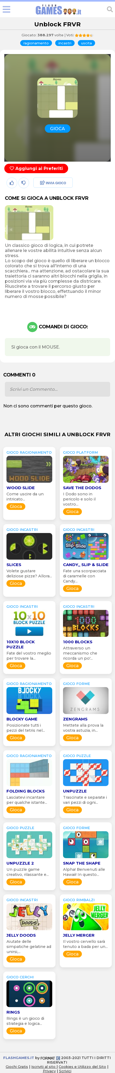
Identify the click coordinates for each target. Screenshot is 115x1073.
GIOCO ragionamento (29, 452)
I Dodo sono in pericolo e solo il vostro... (79, 499)
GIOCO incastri (22, 529)
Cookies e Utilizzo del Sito (82, 1066)
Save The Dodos (82, 487)
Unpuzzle (75, 791)
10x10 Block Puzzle (20, 644)
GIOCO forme (76, 683)
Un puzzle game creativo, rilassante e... (27, 872)
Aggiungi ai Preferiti (36, 168)
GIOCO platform (80, 452)
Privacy (49, 1071)
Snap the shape (81, 863)
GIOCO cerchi (20, 977)
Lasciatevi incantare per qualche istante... (26, 800)
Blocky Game (21, 719)
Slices (13, 564)
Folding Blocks (25, 791)
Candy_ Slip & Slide (86, 564)
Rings (13, 1012)
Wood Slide (20, 487)
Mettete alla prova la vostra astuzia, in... (83, 728)
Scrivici (65, 1071)
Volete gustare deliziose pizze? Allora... (29, 573)
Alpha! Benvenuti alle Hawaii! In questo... (84, 872)
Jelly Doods (21, 935)
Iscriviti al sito (44, 1066)
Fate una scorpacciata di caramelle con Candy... (84, 576)
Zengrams (75, 719)
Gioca (16, 506)
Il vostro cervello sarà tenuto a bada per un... (85, 944)
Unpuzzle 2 (20, 863)
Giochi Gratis (17, 1066)
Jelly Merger (79, 935)
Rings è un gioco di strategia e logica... (25, 1021)
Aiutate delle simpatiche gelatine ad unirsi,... (28, 946)
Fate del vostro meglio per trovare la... (28, 656)
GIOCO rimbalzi (79, 900)
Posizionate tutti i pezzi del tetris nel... (25, 728)
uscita (86, 43)
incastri (64, 43)
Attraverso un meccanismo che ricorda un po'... (80, 653)
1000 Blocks (77, 641)
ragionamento (36, 43)
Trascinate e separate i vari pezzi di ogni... (85, 800)
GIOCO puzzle (77, 756)
